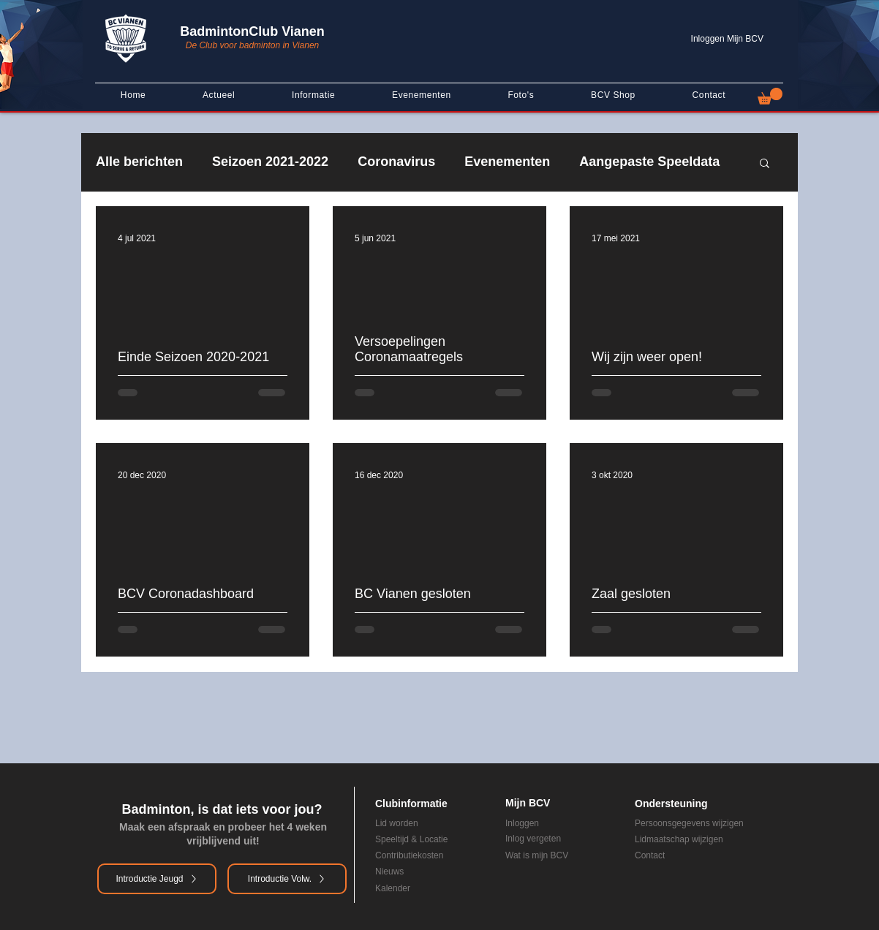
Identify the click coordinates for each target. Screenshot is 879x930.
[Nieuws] (419, 871)
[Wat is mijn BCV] (559, 855)
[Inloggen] (559, 823)
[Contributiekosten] (429, 855)
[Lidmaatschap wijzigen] (708, 839)
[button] (770, 96)
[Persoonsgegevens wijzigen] (708, 823)
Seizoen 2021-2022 (270, 161)
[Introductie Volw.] (287, 878)
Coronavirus (396, 161)
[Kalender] (419, 888)
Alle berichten (139, 161)
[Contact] (698, 855)
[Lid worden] (410, 823)
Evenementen (507, 161)
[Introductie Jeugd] (156, 878)
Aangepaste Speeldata (649, 161)
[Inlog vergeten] (559, 839)
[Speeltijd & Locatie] (429, 839)
